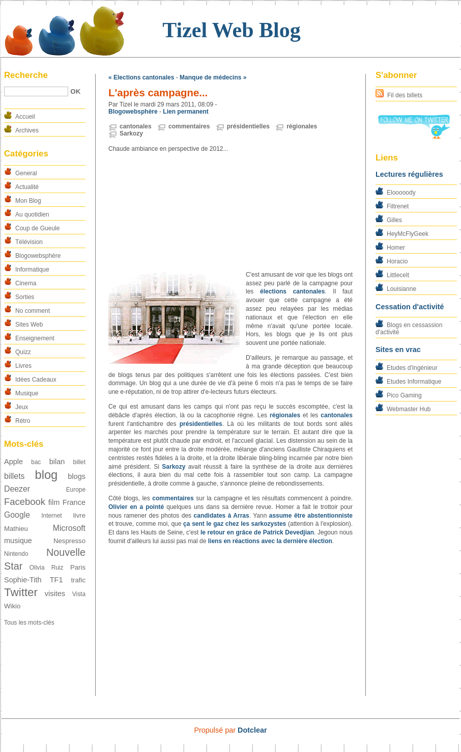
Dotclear (252, 730)
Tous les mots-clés (29, 622)
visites (55, 593)
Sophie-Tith (23, 580)
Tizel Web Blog (231, 30)
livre (79, 515)
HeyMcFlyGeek (407, 233)
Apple (13, 462)
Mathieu (16, 528)
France (74, 502)
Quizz (23, 352)
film (54, 502)
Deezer (17, 489)
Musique (26, 393)
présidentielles (248, 126)
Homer (396, 247)
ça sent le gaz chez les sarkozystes (234, 523)
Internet (51, 515)
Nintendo (16, 553)
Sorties (24, 297)
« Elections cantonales (141, 77)
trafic (78, 580)
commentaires (189, 126)
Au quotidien (32, 214)
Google (17, 515)
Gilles (394, 220)
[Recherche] (36, 91)
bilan (57, 462)
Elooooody (401, 192)
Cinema (25, 283)
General (26, 173)
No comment (32, 310)
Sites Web (29, 324)
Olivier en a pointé (136, 507)
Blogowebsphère (38, 255)
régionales (301, 126)
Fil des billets (404, 95)
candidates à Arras (221, 515)
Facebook (24, 501)
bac (36, 462)
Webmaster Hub (408, 409)
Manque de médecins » (213, 77)
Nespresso (69, 541)
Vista (78, 594)
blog (46, 474)
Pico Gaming (404, 395)
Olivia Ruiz (47, 567)
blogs (76, 476)
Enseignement (34, 338)
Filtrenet (398, 206)
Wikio (12, 606)
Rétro (22, 420)
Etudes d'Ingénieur (412, 367)
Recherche (26, 75)
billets (14, 476)
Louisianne (401, 288)
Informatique (32, 269)
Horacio (397, 261)
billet (79, 462)
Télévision (29, 242)
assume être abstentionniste (311, 515)
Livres (23, 365)
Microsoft (69, 528)
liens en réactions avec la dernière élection (270, 541)
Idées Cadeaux (35, 379)
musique (18, 540)
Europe (75, 489)
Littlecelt (398, 275)
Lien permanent (185, 111)
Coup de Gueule (37, 228)
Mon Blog (28, 200)
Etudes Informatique (414, 381)
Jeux (21, 407)
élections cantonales (292, 291)
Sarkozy (131, 133)
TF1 (56, 580)
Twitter (21, 592)
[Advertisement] (230, 212)
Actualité (27, 187)
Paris (77, 567)
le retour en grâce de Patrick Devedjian (257, 532)
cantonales (136, 126)
